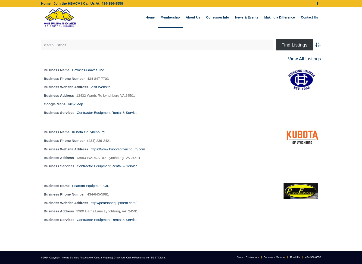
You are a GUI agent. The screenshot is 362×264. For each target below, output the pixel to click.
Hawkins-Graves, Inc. (88, 70)
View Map (75, 104)
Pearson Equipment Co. (90, 186)
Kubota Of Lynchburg (88, 132)
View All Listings (304, 58)
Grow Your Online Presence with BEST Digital (139, 257)
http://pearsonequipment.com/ (113, 203)
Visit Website (100, 87)
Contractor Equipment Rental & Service (107, 113)
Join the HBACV (66, 3)
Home (46, 3)
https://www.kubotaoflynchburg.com (117, 149)
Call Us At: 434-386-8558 (103, 3)
